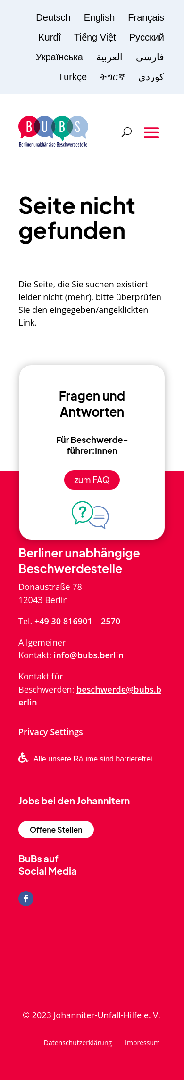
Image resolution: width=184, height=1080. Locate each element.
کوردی (151, 77)
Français (146, 17)
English (99, 17)
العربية (109, 57)
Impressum (142, 1043)
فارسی (150, 57)
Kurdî (49, 37)
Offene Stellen (56, 830)
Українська (59, 57)
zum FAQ (91, 479)
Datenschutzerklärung (78, 1043)
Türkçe (72, 77)
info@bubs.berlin (89, 655)
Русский (146, 37)
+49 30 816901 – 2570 (77, 621)
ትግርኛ (112, 77)
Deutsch (53, 17)
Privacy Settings (50, 731)
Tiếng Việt (95, 37)
